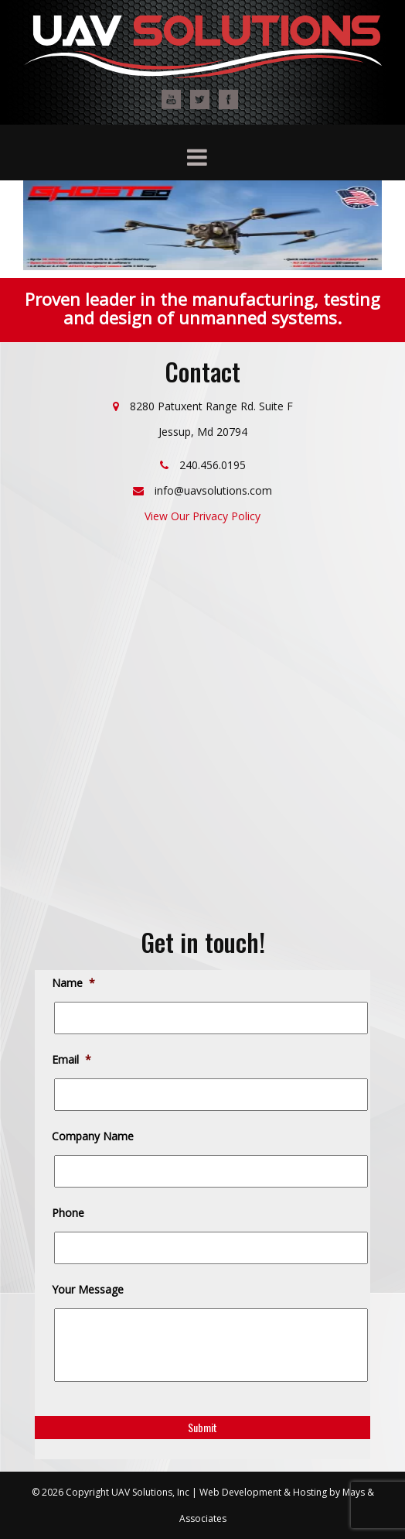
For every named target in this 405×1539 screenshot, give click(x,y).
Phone (69, 1213)
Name (74, 983)
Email (72, 1060)
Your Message (89, 1290)
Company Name (94, 1136)
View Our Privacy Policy (202, 516)
